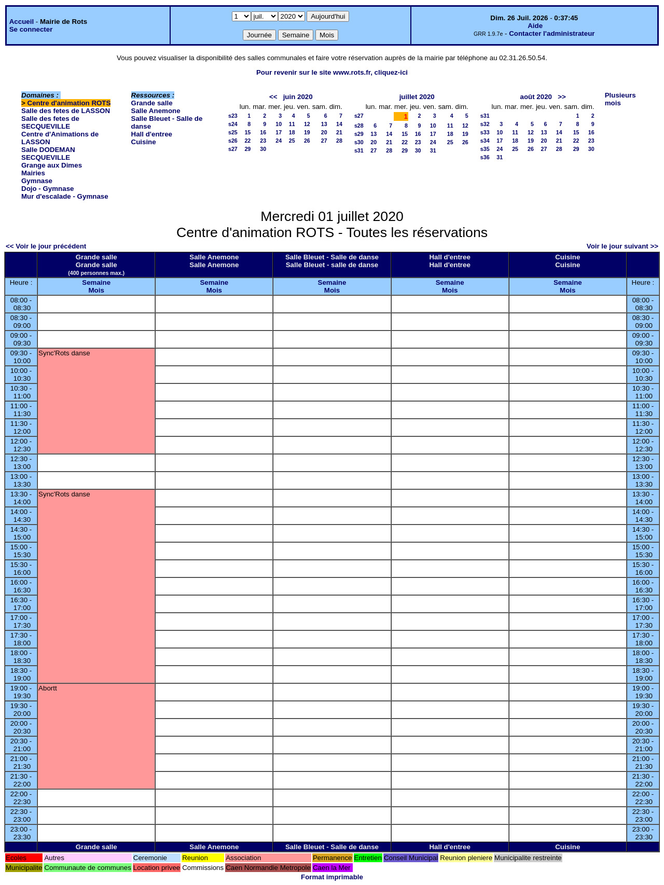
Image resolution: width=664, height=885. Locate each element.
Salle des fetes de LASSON (65, 111)
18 (292, 132)
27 (324, 140)
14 (339, 124)
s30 (359, 142)
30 (263, 149)
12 (307, 124)
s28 (359, 125)
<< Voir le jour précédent (46, 246)
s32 (485, 124)
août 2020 (536, 97)
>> (562, 97)
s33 (485, 132)
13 (324, 124)
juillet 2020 (417, 97)
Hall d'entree (151, 134)
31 (433, 150)
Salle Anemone (156, 111)
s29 (359, 134)
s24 (233, 124)
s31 (359, 150)
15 (247, 132)
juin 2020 (298, 97)
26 (307, 140)
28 (339, 140)
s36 (485, 157)
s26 (233, 140)
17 (278, 132)
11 (292, 124)
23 (263, 140)
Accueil (21, 21)
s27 (233, 149)
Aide (535, 26)
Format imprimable (332, 877)
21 (339, 132)
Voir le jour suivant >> (622, 246)
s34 (485, 140)
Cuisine (143, 142)
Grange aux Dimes (51, 165)
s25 (233, 132)
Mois (96, 290)
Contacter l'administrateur (551, 33)
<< (273, 97)
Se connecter (31, 29)
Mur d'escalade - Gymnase (64, 196)
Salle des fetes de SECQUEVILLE (50, 122)
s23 (233, 116)
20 (324, 132)
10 (278, 124)
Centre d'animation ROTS (69, 103)
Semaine (96, 282)
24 (278, 140)
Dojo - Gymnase (47, 188)
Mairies (33, 173)
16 (263, 132)
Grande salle (152, 103)
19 (307, 132)
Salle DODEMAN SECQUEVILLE (48, 153)
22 (247, 140)
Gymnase (36, 181)
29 (247, 149)
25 (292, 140)
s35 (485, 149)
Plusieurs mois (620, 99)
